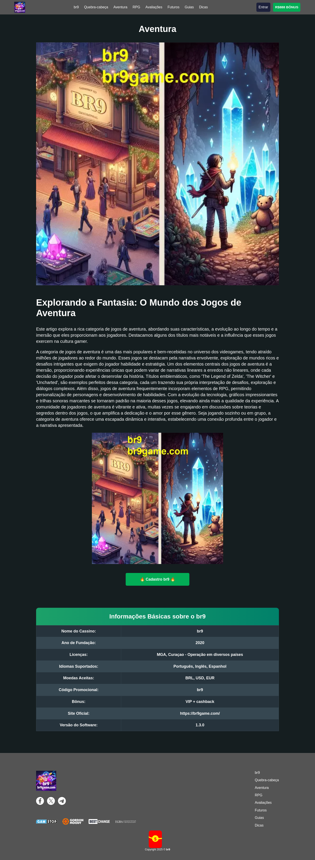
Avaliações (153, 7)
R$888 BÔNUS (287, 7)
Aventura (120, 7)
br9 (76, 7)
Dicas (203, 7)
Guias (189, 7)
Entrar (263, 7)
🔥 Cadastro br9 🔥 (157, 579)
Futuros (173, 7)
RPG (136, 7)
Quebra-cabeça (96, 7)
